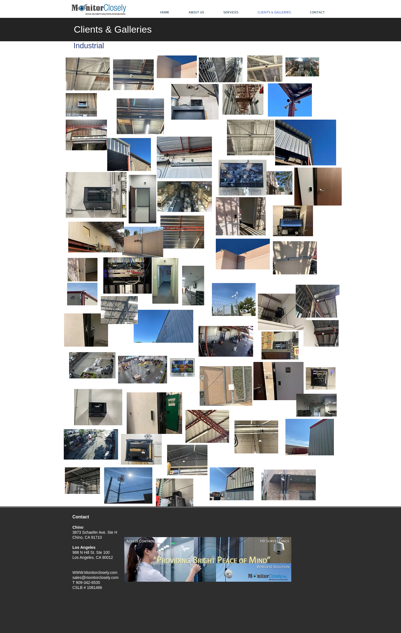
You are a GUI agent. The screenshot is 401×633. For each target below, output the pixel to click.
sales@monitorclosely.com (95, 577)
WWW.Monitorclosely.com (95, 572)
